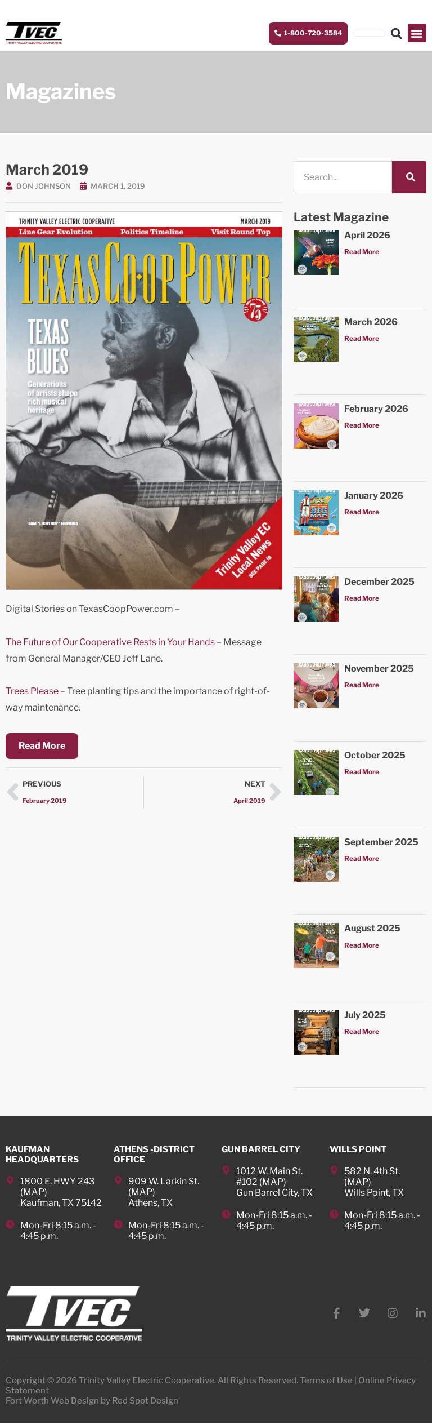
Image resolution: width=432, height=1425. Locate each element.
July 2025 (365, 1016)
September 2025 (381, 842)
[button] (417, 33)
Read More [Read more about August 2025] (361, 946)
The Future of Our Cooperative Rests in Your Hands (110, 643)
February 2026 (376, 409)
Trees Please (32, 692)
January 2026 (373, 496)
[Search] (409, 178)
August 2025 (372, 929)
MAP (33, 1193)
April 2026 (367, 236)
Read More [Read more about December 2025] (361, 599)
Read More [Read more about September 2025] (361, 859)
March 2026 (371, 323)
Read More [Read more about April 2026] (361, 252)
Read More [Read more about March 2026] (361, 339)
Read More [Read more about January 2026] (361, 512)
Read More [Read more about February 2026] (361, 426)
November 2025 (379, 669)
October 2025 (375, 756)
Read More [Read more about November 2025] (361, 686)
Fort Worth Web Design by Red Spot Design (92, 1403)
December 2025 (379, 583)
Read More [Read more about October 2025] (361, 773)
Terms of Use (326, 1383)
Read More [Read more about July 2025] (361, 1032)
